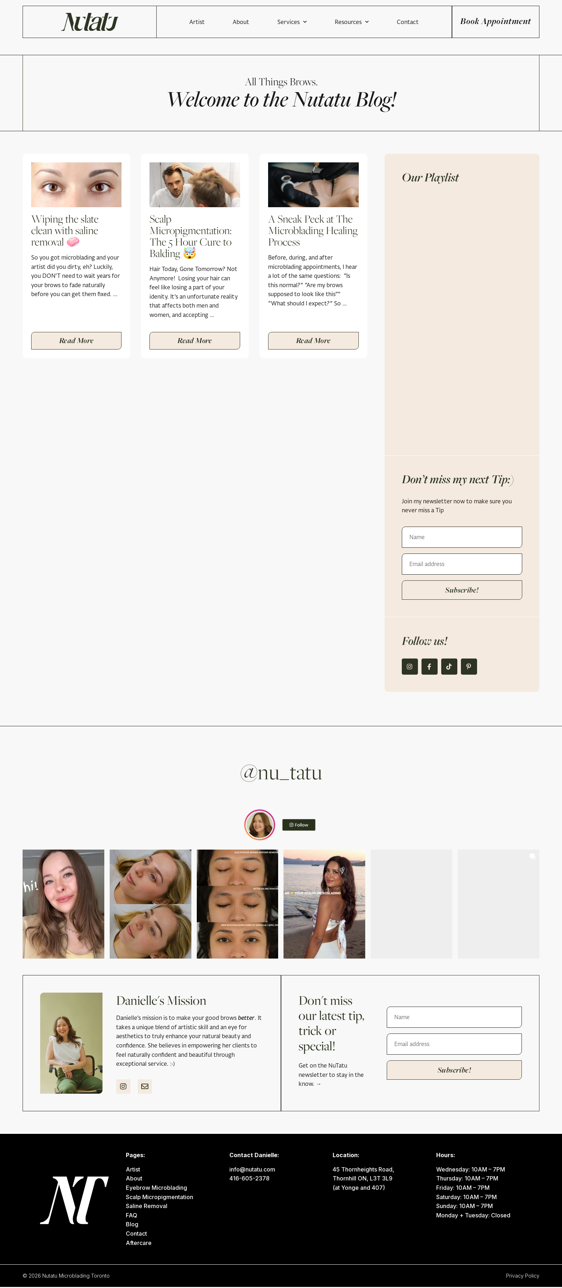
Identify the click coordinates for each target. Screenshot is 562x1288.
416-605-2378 (249, 1179)
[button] (63, 905)
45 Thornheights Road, (363, 1170)
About (213, 22)
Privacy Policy (522, 1277)
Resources (323, 22)
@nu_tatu (281, 772)
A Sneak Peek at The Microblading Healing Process (313, 230)
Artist (168, 22)
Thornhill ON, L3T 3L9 (362, 1179)
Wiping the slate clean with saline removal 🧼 (65, 230)
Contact (380, 22)
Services (263, 22)
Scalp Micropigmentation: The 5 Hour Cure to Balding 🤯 (190, 236)
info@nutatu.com (252, 1170)
